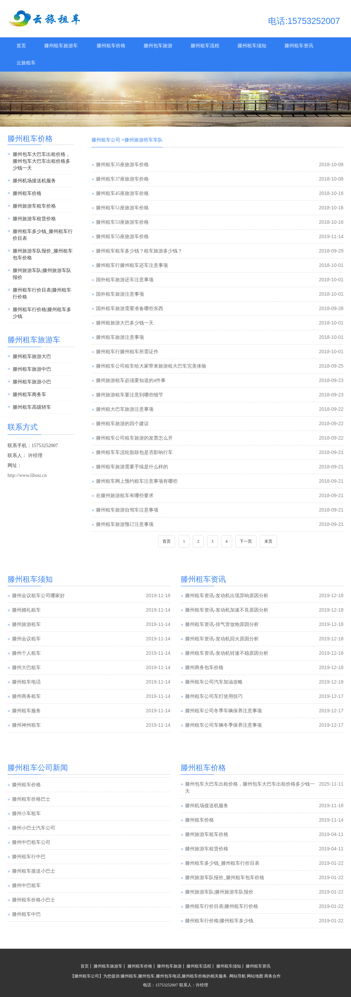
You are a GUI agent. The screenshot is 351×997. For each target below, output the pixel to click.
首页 (21, 45)
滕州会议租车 (26, 638)
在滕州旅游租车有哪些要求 (125, 495)
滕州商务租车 (26, 696)
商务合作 (272, 976)
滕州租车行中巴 (29, 870)
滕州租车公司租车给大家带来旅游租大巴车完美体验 (151, 366)
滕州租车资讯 (299, 45)
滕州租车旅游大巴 (32, 356)
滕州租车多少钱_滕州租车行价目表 (43, 235)
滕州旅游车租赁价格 (34, 218)
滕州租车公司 (106, 140)
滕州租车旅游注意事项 (120, 337)
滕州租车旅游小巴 (32, 381)
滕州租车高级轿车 (32, 407)
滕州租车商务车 (29, 394)
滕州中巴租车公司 (31, 856)
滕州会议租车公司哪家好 (38, 595)
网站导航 (237, 976)
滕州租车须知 (252, 45)
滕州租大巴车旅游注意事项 (125, 409)
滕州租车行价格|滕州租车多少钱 (42, 313)
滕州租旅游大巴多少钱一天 (125, 322)
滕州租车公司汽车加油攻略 (214, 682)
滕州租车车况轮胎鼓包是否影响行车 (134, 452)
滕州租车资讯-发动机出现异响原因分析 (226, 595)
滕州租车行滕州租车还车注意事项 (132, 265)
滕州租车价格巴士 (31, 813)
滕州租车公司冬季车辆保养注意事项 (223, 710)
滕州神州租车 (26, 725)
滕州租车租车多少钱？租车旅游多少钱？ (139, 251)
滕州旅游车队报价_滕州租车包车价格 (43, 254)
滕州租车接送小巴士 (33, 885)
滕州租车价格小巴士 (33, 913)
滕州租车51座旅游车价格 (122, 207)
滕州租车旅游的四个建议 (122, 423)
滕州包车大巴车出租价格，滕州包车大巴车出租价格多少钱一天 (41, 161)
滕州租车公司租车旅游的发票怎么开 (134, 438)
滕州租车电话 (26, 682)
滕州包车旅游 (158, 45)
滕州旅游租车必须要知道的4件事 (131, 380)
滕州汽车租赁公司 (31, 784)
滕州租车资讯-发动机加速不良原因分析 (226, 610)
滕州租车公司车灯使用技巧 (214, 696)
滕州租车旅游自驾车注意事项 (127, 510)
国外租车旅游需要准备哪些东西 (129, 308)
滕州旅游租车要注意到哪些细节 (129, 394)
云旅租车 (26, 62)
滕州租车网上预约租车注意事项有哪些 (137, 481)
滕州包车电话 (168, 976)
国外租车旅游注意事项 (120, 294)
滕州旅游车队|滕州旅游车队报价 (42, 274)
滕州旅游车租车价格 (34, 206)
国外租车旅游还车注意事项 (125, 279)
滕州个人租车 (26, 653)
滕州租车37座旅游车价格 (122, 179)
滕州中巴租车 (26, 899)
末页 (268, 541)
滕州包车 (146, 976)
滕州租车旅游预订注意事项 (125, 524)
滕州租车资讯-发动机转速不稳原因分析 (226, 653)
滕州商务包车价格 (204, 667)
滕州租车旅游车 (61, 45)
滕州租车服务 (26, 710)
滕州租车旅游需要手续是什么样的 (132, 466)
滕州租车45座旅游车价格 (122, 193)
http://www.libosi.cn (27, 475)
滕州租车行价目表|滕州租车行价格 (42, 293)
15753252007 (166, 985)
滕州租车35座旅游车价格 (122, 164)
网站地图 (255, 976)
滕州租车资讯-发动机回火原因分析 (222, 638)
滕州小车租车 (26, 827)
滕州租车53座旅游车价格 (122, 222)
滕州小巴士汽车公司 (33, 842)
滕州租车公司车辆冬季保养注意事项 (223, 725)
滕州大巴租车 (26, 667)
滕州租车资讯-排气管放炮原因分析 (222, 624)
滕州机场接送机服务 (34, 180)
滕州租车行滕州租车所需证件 (127, 351)
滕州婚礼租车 (26, 610)
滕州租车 (129, 976)
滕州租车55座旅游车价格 (122, 236)
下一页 (246, 541)
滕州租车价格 (111, 45)
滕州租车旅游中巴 (32, 369)
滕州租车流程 (205, 45)
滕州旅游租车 (26, 624)
